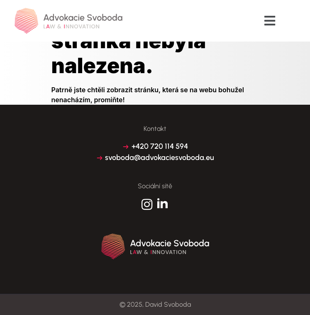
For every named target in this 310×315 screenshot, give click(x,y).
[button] (269, 21)
